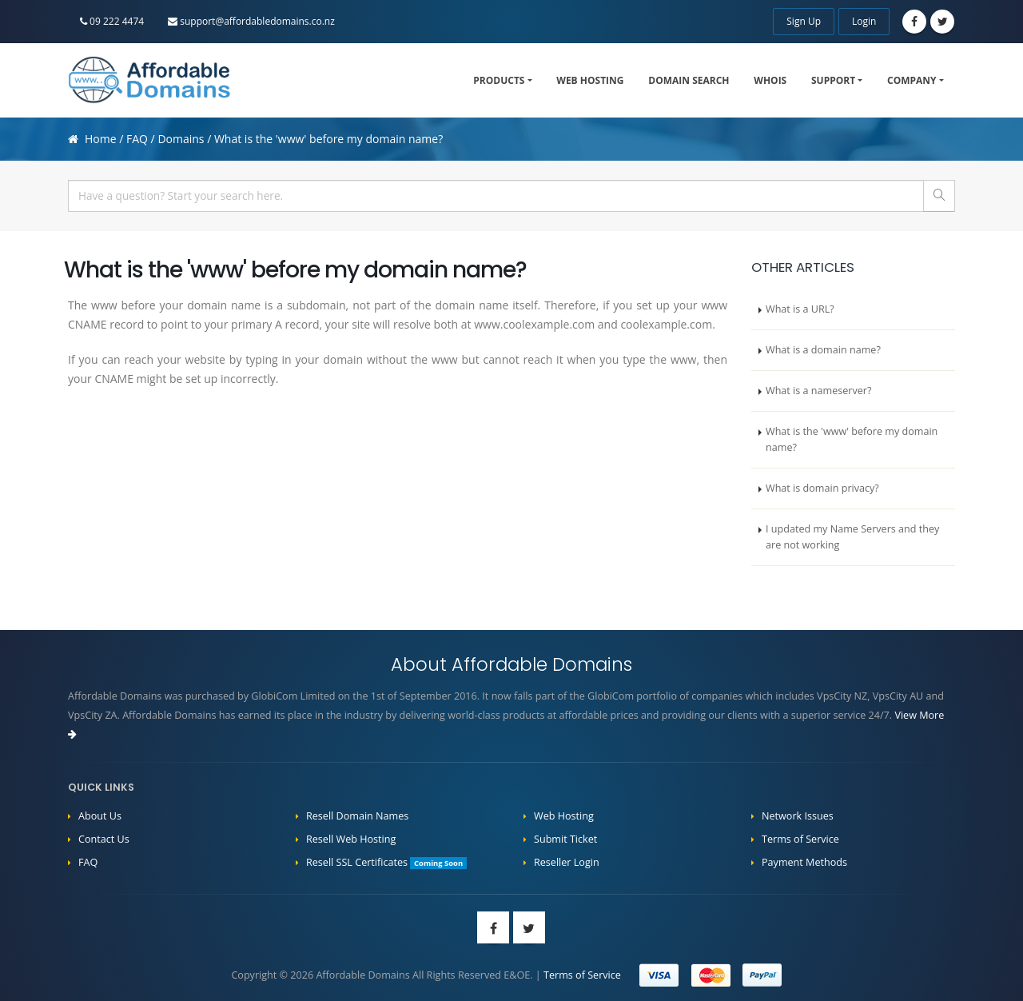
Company (912, 80)
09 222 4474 (112, 21)
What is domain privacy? (822, 488)
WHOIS (770, 80)
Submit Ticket (565, 839)
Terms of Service (800, 839)
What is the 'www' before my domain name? (851, 439)
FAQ (137, 138)
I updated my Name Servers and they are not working (852, 537)
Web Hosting (589, 80)
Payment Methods (804, 862)
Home (101, 138)
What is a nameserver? (818, 390)
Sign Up (803, 21)
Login (864, 21)
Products (498, 80)
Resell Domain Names (357, 816)
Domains (180, 138)
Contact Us (103, 839)
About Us (99, 816)
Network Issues (798, 816)
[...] (496, 196)
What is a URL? (800, 309)
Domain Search (688, 80)
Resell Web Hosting (351, 839)
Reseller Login (566, 862)
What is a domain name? (823, 350)
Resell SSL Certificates (386, 862)
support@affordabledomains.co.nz (251, 21)
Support (833, 80)
